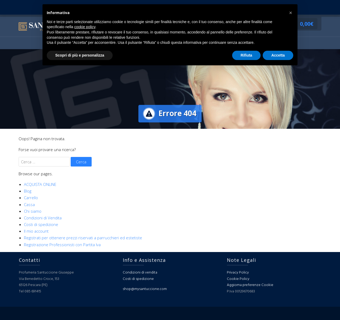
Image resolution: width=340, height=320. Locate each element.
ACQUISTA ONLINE (40, 184)
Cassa (29, 204)
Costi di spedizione (41, 224)
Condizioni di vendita (140, 273)
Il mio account (36, 231)
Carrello (31, 197)
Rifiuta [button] (246, 55)
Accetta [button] (278, 55)
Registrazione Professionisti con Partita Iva (62, 244)
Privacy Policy (238, 273)
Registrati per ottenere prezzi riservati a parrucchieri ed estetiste (83, 237)
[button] (290, 12)
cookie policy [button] (84, 27)
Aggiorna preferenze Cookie (250, 285)
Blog (27, 191)
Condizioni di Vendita (43, 217)
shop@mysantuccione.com (145, 289)
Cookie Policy (238, 279)
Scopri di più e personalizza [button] (79, 55)
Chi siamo (32, 211)
